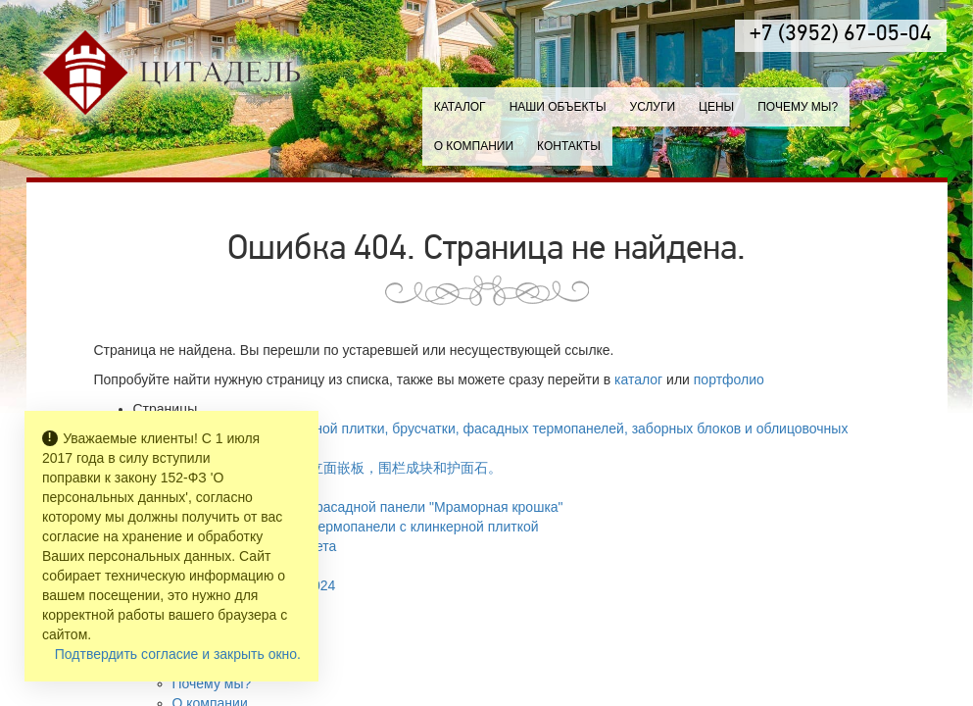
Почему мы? (797, 107)
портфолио (729, 379)
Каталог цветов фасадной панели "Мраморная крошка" (387, 507)
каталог (638, 379)
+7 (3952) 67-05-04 (841, 35)
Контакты (569, 146)
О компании (473, 146)
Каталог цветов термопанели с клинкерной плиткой (375, 526)
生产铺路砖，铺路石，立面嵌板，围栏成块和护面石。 (337, 468)
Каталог (460, 107)
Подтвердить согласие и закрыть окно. (178, 654)
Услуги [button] (653, 107)
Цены (716, 107)
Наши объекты (558, 107)
